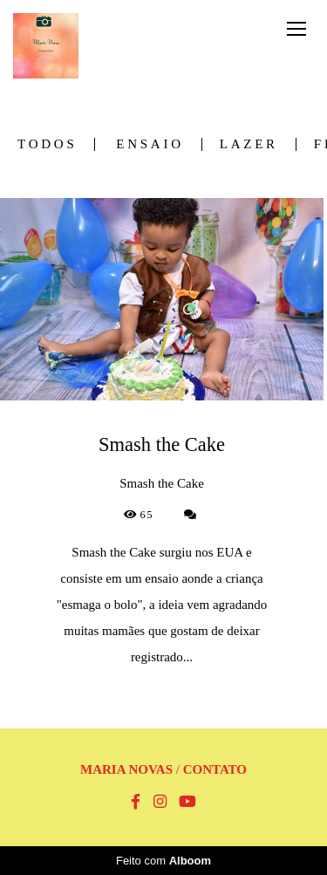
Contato (215, 769)
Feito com (163, 860)
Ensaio (150, 144)
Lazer (249, 144)
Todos (47, 144)
